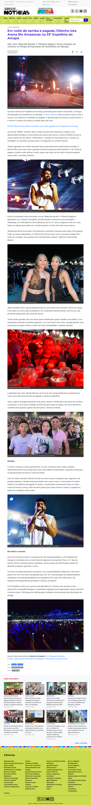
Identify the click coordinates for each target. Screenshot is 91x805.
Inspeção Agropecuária (55, 770)
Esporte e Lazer (30, 782)
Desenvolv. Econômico (33, 765)
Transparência (72, 4)
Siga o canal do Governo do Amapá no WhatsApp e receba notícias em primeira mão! (37, 659)
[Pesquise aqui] (86, 20)
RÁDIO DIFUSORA (49, 19)
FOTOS (30, 18)
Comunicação (8, 782)
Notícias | (36, 803)
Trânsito (70, 787)
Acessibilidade (47, 1)
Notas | (46, 803)
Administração (9, 761)
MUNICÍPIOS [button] (58, 18)
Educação (28, 780)
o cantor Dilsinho (50, 114)
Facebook (61, 656)
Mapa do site (46, 4)
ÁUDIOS (42, 18)
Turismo (20, 664)
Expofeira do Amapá (17, 667)
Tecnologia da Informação (77, 780)
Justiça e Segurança (53, 774)
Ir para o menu (20, 1)
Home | (30, 803)
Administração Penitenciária (13, 763)
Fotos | (51, 803)
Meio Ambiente (52, 780)
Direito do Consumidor (33, 776)
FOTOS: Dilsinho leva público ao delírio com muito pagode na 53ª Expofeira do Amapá (42, 126)
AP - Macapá (16, 670)
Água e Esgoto (9, 765)
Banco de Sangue (10, 772)
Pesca (48, 789)
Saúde (70, 778)
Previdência (72, 767)
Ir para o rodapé (8, 4)
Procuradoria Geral (74, 770)
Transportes (72, 789)
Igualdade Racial (52, 765)
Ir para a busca (29, 1)
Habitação (50, 763)
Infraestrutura (52, 767)
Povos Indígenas (73, 765)
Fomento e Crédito (31, 787)
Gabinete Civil (30, 789)
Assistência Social (10, 767)
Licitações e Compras (54, 778)
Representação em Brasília (77, 776)
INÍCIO (6, 18)
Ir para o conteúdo (9, 1)
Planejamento (72, 763)
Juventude (50, 776)
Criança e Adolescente (11, 787)
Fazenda (28, 785)
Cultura (14, 664)
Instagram (53, 656)
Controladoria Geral (11, 785)
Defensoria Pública (31, 763)
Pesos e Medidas (73, 761)
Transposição (72, 791)
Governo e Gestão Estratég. (56, 761)
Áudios (61, 803)
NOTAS (25, 18)
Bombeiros (7, 776)
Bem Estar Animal (10, 774)
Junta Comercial (52, 772)
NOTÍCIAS (12, 18)
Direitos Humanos (31, 778)
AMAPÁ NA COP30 (66, 20)
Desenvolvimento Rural (33, 772)
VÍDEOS (36, 18)
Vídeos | (56, 803)
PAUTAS (19, 18)
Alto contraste (56, 1)
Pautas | (41, 803)
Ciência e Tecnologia (11, 778)
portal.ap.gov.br (73, 1)
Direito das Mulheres (32, 774)
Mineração (50, 782)
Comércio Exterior (10, 780)
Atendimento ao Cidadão (12, 770)
